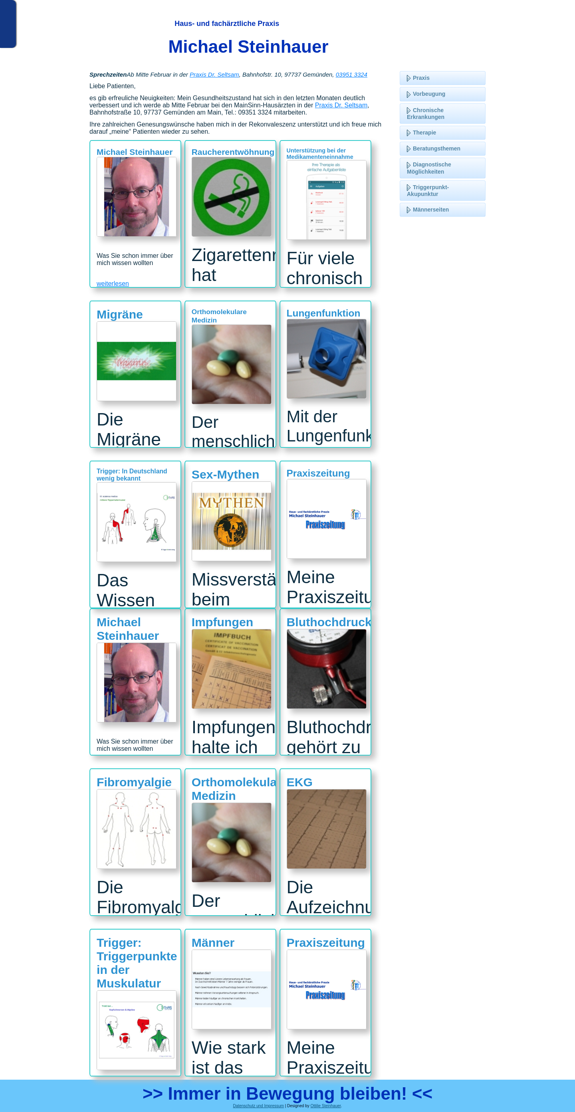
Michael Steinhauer (249, 46)
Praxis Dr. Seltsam (214, 74)
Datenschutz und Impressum (258, 1106)
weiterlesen (113, 283)
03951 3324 (351, 74)
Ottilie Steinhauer (325, 1106)
